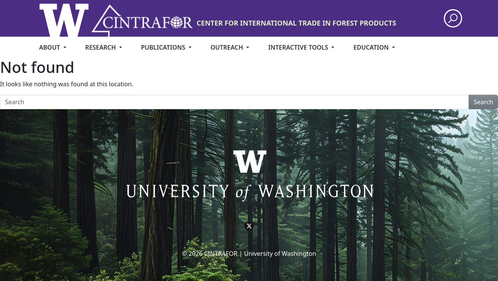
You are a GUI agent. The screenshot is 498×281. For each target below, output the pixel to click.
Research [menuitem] (101, 47)
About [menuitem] (50, 47)
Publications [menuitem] (164, 47)
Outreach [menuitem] (227, 47)
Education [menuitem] (371, 47)
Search (483, 102)
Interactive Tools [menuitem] (299, 47)
